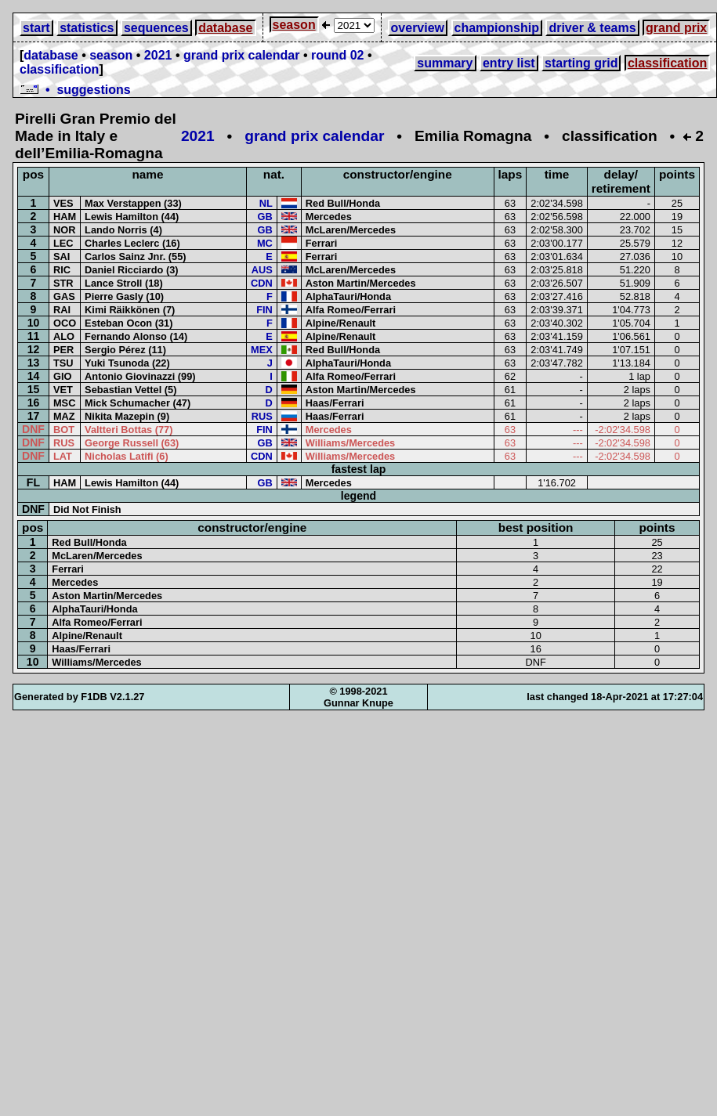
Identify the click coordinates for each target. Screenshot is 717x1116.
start (36, 27)
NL (266, 203)
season (294, 24)
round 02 (337, 55)
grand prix (676, 27)
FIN (264, 310)
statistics (87, 27)
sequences (156, 27)
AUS (262, 270)
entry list (509, 63)
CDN (262, 283)
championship (496, 27)
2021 (158, 55)
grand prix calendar (241, 55)
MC (265, 243)
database (225, 27)
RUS (262, 416)
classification (59, 69)
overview (417, 27)
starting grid (581, 63)
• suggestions (75, 89)
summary (445, 63)
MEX (262, 350)
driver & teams (592, 27)
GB (265, 216)
